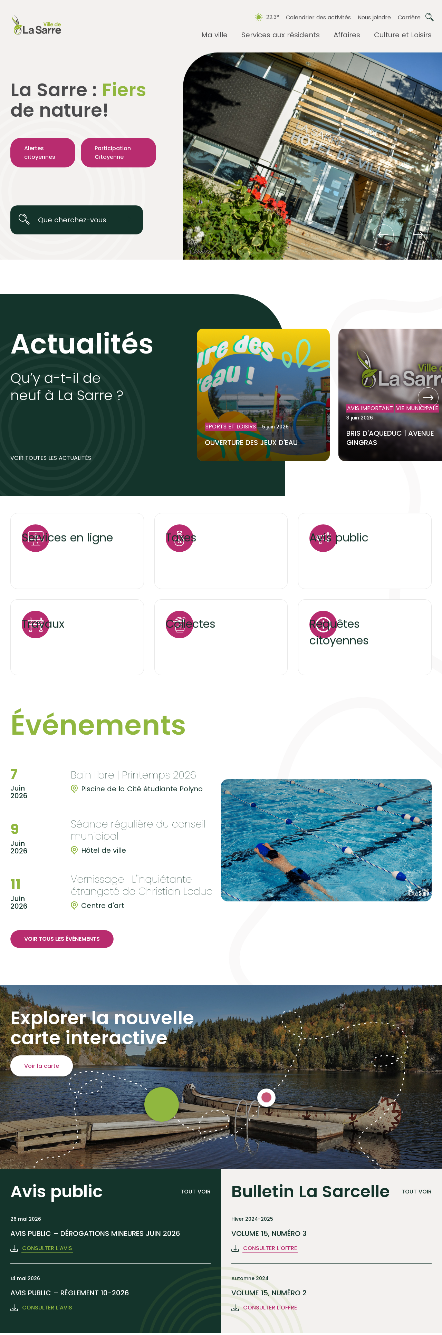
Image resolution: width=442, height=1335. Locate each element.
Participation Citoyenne (113, 152)
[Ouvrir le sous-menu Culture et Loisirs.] (403, 35)
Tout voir (196, 1192)
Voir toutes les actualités (50, 458)
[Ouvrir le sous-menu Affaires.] (347, 35)
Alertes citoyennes (39, 152)
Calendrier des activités (318, 17)
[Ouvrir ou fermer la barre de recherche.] (429, 17)
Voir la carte (41, 1066)
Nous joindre (374, 17)
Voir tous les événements (62, 939)
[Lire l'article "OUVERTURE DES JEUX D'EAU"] (263, 395)
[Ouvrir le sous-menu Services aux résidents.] (280, 35)
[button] (383, 234)
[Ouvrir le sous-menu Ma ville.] (214, 35)
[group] (115, 781)
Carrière (409, 17)
